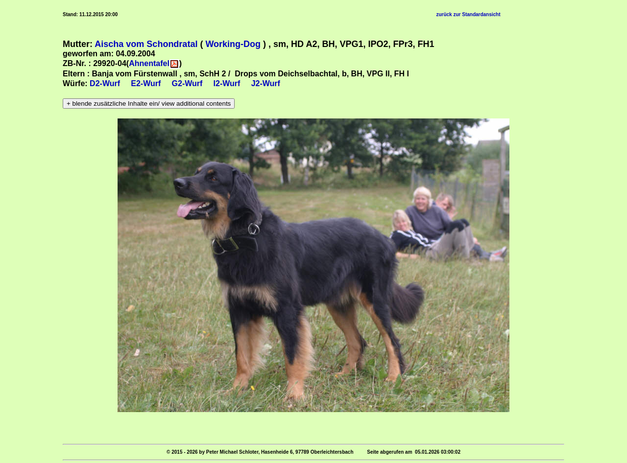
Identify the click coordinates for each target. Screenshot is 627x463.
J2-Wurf (265, 83)
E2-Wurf (146, 83)
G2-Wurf (187, 83)
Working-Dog (233, 44)
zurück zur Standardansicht (468, 14)
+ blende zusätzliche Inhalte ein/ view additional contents (149, 103)
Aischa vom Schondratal (146, 44)
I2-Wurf (227, 83)
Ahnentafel (149, 63)
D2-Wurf (105, 83)
